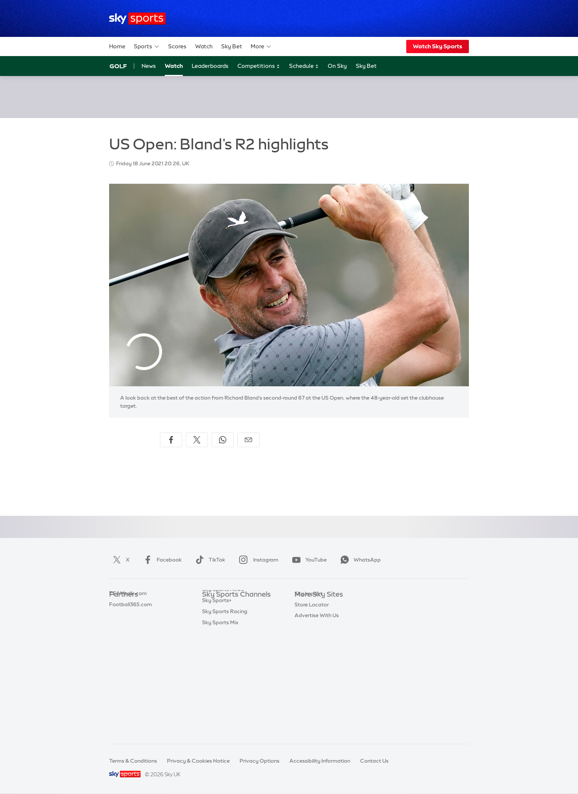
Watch (204, 46)
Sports (147, 46)
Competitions (258, 66)
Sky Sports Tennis (224, 671)
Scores (177, 46)
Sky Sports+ (216, 704)
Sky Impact (309, 671)
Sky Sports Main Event (229, 605)
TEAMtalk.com (128, 628)
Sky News (306, 616)
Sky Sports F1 (218, 660)
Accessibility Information (319, 760)
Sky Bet (231, 46)
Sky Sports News (223, 693)
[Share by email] (248, 439)
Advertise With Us (317, 693)
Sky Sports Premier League (235, 616)
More (261, 46)
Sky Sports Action (224, 683)
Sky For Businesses (318, 649)
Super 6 (118, 616)
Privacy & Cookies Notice (198, 760)
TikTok (208, 560)
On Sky (337, 66)
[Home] (137, 19)
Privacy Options (259, 760)
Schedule (304, 66)
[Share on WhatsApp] (223, 439)
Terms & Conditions (133, 760)
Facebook (161, 560)
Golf (118, 66)
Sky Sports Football (226, 628)
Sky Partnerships (315, 660)
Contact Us (374, 760)
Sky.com (305, 605)
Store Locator (312, 683)
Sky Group (307, 639)
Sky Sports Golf (221, 649)
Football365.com (130, 639)
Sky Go (303, 628)
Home (117, 46)
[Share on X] (197, 439)
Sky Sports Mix (220, 726)
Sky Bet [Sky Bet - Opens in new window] (366, 66)
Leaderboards (210, 66)
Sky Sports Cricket (225, 639)
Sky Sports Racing (224, 715)
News (149, 66)
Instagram (257, 560)
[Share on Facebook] (171, 439)
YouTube (308, 560)
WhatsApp (359, 560)
